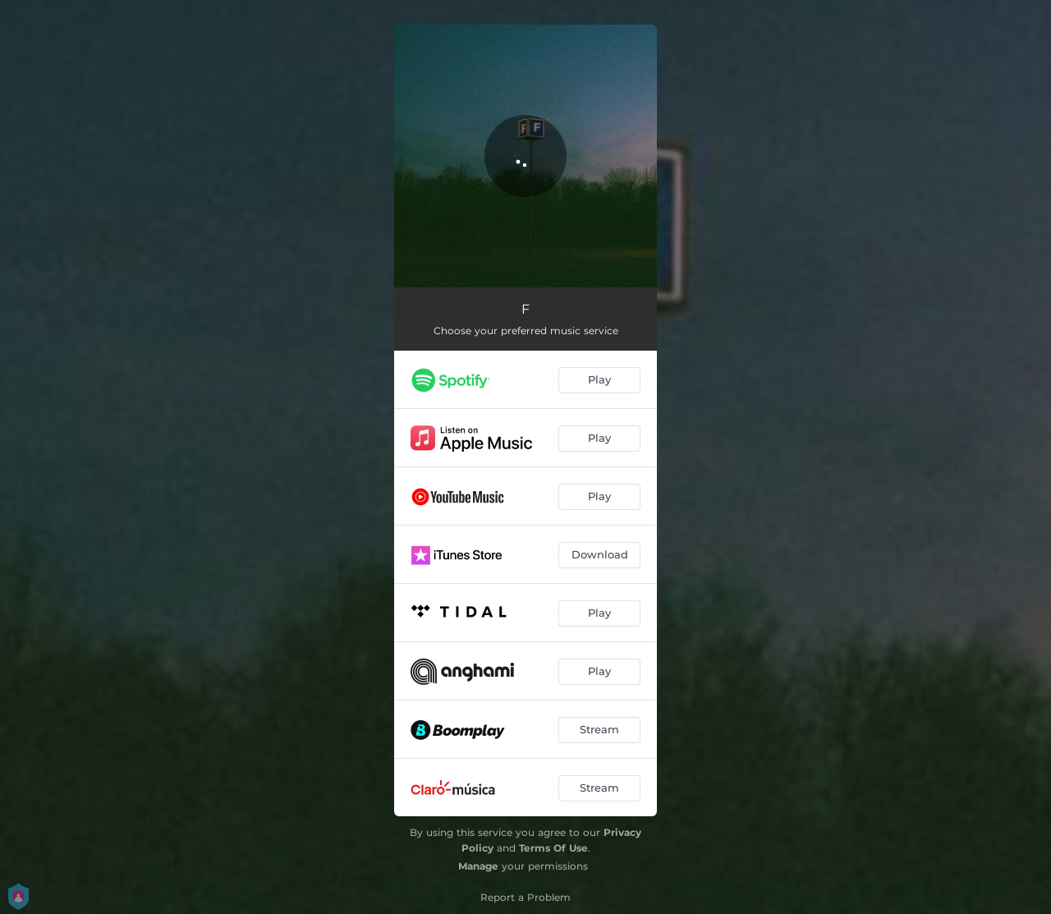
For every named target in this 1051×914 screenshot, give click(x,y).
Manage (478, 866)
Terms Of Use (553, 848)
